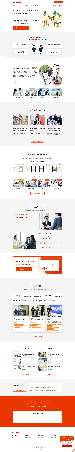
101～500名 (33, 324)
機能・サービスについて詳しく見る (37, 193)
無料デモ (38, 1)
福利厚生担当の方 (28, 437)
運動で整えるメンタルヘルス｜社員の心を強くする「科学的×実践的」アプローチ (54, 360)
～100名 (16, 324)
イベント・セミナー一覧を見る (24, 374)
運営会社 (43, 447)
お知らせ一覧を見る (19, 390)
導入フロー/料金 (20, 5)
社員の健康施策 (17, 327)
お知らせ (39, 442)
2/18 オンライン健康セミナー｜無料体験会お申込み (28, 360)
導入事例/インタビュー (36, 5)
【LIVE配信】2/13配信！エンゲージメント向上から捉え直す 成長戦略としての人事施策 (28, 353)
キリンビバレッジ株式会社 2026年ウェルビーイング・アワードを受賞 (46, 384)
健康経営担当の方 (28, 435)
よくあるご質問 (54, 5)
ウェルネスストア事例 (51, 324)
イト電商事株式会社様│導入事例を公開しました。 (43, 387)
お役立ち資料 (40, 440)
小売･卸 (39, 324)
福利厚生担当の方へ (45, 247)
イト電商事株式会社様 (35, 316)
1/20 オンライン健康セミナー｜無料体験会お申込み (28, 367)
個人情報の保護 (38, 447)
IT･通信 (50, 325)
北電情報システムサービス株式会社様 (54, 317)
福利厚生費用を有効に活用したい (53, 330)
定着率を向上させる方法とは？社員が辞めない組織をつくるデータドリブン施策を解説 (54, 353)
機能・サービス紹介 (15, 437)
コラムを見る (50, 374)
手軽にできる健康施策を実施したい (36, 327)
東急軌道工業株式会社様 (19, 316)
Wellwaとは (13, 5)
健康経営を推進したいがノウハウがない (54, 327)
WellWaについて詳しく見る (37, 141)
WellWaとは (14, 435)
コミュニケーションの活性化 (18, 325)
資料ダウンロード (59, 1)
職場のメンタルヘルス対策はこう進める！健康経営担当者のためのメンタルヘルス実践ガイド (54, 367)
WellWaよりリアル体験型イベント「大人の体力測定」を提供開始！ (46, 390)
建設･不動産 (21, 324)
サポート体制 (14, 439)
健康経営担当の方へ (19, 227)
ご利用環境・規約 (32, 447)
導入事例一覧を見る (37, 336)
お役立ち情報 (61, 5)
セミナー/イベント (45, 5)
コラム (39, 439)
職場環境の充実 (34, 325)
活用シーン (27, 5)
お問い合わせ (49, 1)
